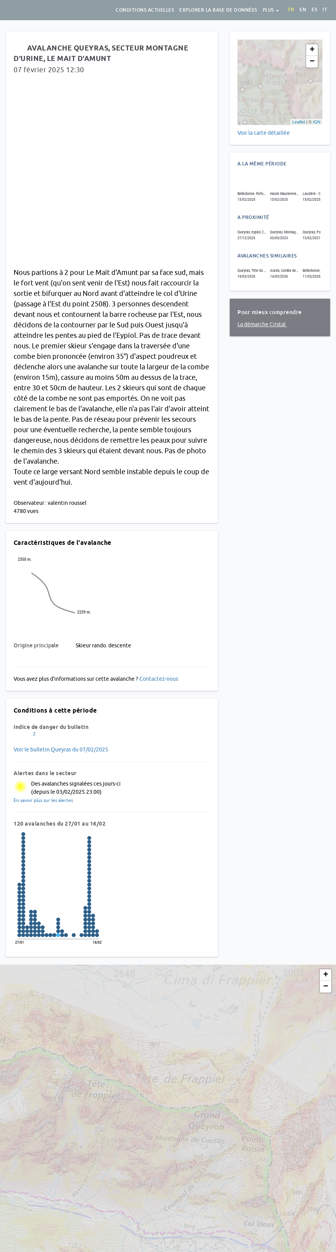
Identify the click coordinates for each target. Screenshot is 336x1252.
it (324, 10)
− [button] (312, 62)
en (303, 10)
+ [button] (312, 50)
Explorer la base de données (218, 10)
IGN (316, 122)
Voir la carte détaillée (263, 133)
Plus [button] (271, 10)
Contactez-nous (158, 679)
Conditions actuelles (145, 10)
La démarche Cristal (262, 324)
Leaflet (298, 122)
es (314, 10)
